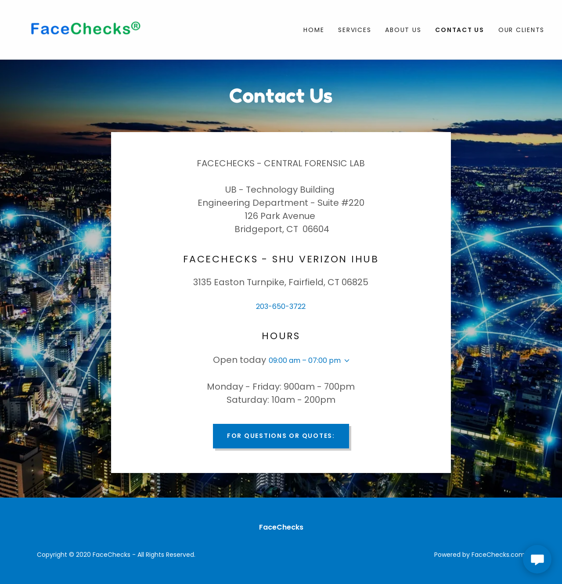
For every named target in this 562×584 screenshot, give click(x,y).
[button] (345, 360)
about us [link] (403, 29)
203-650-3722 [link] (281, 306)
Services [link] (354, 29)
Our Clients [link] (521, 29)
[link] (83, 29)
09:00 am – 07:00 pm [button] (305, 360)
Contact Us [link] (459, 29)
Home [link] (313, 29)
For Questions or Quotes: (281, 435)
